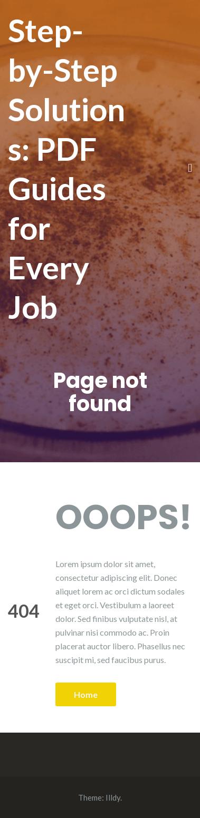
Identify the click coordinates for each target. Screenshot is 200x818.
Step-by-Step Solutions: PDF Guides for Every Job (66, 168)
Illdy (113, 797)
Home (86, 694)
